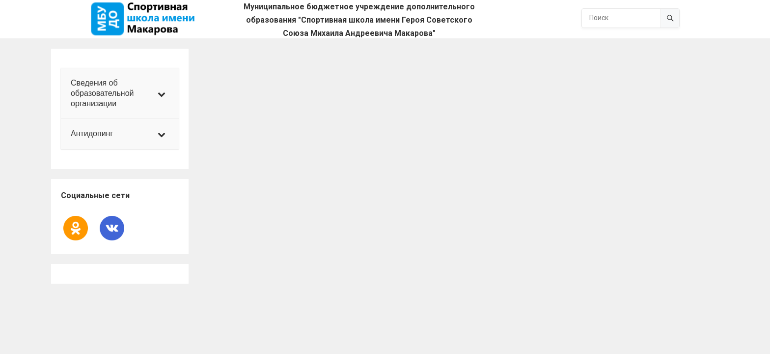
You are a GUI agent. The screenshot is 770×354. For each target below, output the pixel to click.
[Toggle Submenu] (161, 93)
